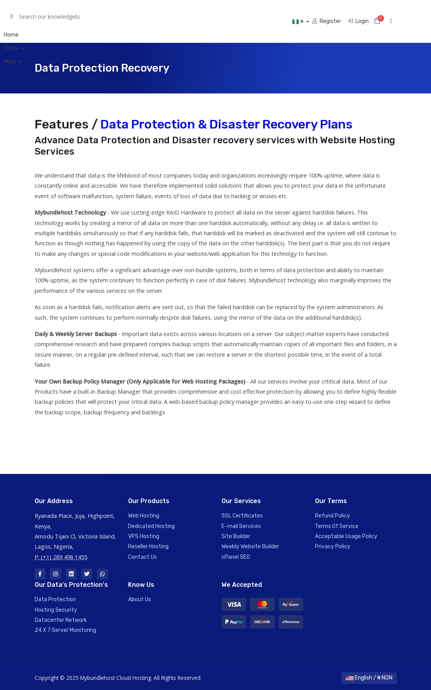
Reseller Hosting (148, 546)
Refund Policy (332, 515)
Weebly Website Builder (250, 546)
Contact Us (142, 557)
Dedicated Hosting (151, 526)
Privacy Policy (332, 546)
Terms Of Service (337, 526)
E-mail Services (241, 526)
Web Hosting (143, 515)
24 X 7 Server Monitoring (65, 630)
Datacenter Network (61, 620)
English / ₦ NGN (369, 677)
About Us (139, 599)
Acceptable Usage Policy (346, 536)
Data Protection (55, 599)
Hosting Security (56, 610)
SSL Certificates (242, 515)
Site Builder (236, 536)
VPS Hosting (143, 536)
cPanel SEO (236, 557)
